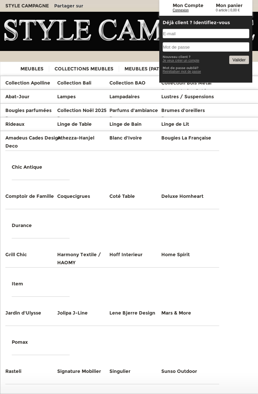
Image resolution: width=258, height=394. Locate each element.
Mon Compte (188, 5)
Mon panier (229, 5)
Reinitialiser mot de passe (182, 71)
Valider (239, 59)
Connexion (181, 10)
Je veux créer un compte (181, 60)
